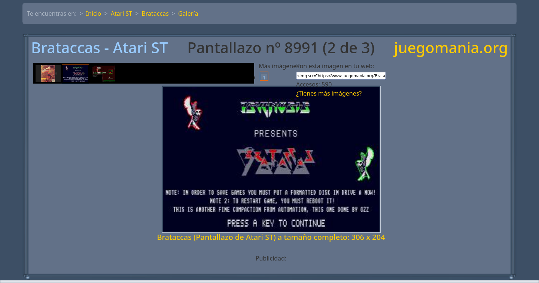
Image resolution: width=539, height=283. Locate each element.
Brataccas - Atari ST (99, 48)
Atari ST (122, 13)
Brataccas (154, 13)
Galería (188, 13)
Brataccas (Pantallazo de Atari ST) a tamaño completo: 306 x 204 (271, 237)
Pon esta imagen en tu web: (335, 66)
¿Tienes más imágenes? (329, 93)
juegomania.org (451, 48)
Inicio (93, 13)
